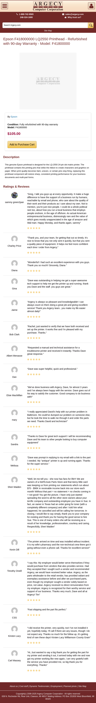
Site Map (48, 31)
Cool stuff (23, 686)
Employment (56, 686)
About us (14, 686)
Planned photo (70, 686)
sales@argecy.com (72, 14)
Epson (14, 116)
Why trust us (72, 17)
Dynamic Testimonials (39, 686)
